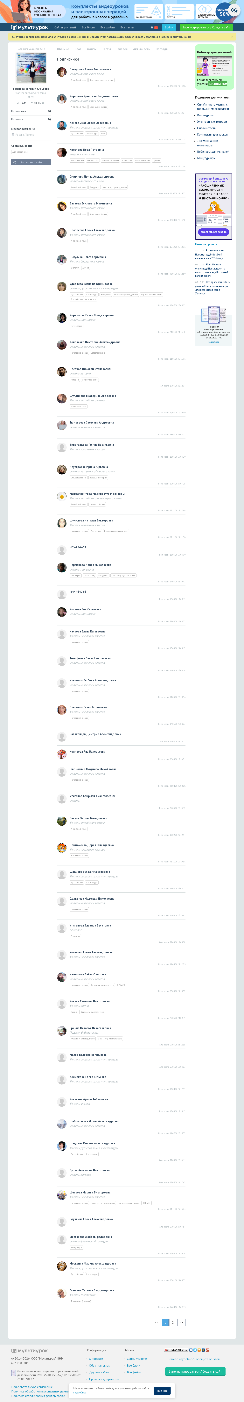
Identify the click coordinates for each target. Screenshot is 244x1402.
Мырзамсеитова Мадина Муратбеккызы (97, 494)
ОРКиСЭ (121, 985)
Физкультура (92, 133)
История (75, 379)
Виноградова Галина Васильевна (92, 444)
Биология (75, 267)
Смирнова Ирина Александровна (92, 176)
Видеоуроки (205, 115)
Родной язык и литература (83, 299)
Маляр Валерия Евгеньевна (88, 1055)
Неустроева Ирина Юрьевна (89, 467)
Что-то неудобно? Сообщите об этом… (195, 1359)
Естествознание (98, 352)
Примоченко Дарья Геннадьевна (92, 845)
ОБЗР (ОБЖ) (89, 575)
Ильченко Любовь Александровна (93, 680)
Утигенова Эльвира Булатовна (90, 925)
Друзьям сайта (99, 1372)
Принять (162, 1390)
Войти (169, 27)
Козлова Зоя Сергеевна (85, 609)
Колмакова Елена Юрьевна (88, 1077)
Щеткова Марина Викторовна (90, 1192)
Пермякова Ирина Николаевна (90, 565)
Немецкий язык (97, 504)
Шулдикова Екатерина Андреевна (93, 396)
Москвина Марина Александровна (93, 1263)
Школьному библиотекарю (110, 1038)
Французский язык (98, 107)
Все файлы (107, 27)
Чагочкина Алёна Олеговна (88, 974)
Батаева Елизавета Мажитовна (91, 203)
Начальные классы (110, 160)
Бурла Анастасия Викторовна (90, 1170)
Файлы (91, 49)
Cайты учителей (65, 27)
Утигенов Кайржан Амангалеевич (92, 796)
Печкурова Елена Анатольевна (90, 69)
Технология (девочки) (81, 1301)
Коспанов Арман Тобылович (89, 1099)
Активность (141, 49)
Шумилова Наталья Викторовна (91, 520)
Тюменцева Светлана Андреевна (92, 422)
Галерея (122, 49)
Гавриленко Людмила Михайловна (93, 769)
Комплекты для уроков (212, 134)
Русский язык (77, 133)
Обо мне (63, 49)
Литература (91, 294)
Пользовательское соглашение (32, 1387)
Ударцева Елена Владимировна (91, 284)
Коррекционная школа (151, 294)
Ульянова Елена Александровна (91, 952)
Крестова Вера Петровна (87, 149)
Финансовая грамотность (102, 985)
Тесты (106, 49)
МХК (103, 133)
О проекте (96, 1359)
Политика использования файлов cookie (38, 1396)
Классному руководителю (101, 80)
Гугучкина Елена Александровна (91, 1219)
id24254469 (78, 547)
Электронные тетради (212, 121)
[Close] (232, 37)
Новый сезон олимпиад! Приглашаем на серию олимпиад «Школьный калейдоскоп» (211, 270)
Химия (85, 267)
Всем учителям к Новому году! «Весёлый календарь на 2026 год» (210, 254)
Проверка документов (104, 1379)
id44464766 (78, 592)
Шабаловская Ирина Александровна (94, 1121)
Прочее (156, 160)
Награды (162, 49)
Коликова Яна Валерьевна (87, 751)
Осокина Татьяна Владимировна (92, 1290)
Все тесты (127, 27)
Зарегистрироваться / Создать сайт (206, 27)
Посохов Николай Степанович (90, 369)
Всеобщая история (98, 477)
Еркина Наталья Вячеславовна (90, 1028)
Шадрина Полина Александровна (92, 1143)
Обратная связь (99, 1365)
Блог (78, 49)
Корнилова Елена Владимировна (92, 315)
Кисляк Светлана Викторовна (90, 1001)
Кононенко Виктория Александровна (95, 342)
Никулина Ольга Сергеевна (88, 257)
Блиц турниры (206, 158)
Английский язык (20, 152)
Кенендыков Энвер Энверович (90, 123)
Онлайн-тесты (206, 128)
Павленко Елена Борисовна (88, 707)
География (75, 575)
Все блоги (88, 27)
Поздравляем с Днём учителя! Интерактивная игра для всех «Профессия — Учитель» (212, 287)
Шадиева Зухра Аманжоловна (90, 872)
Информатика (77, 160)
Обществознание (90, 379)
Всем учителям (142, 160)
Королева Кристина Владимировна (94, 96)
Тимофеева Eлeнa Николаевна (90, 658)
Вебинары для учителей (213, 151)
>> (181, 1322)
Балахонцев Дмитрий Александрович (95, 734)
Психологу (75, 936)
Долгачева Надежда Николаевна (92, 898)
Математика (93, 160)
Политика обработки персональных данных (40, 1391)
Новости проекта (206, 244)
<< (156, 1322)
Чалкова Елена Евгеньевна (87, 631)
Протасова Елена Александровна (92, 230)
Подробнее (79, 1392)
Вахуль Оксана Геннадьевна (88, 818)
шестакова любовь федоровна (91, 1237)
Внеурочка (127, 160)
